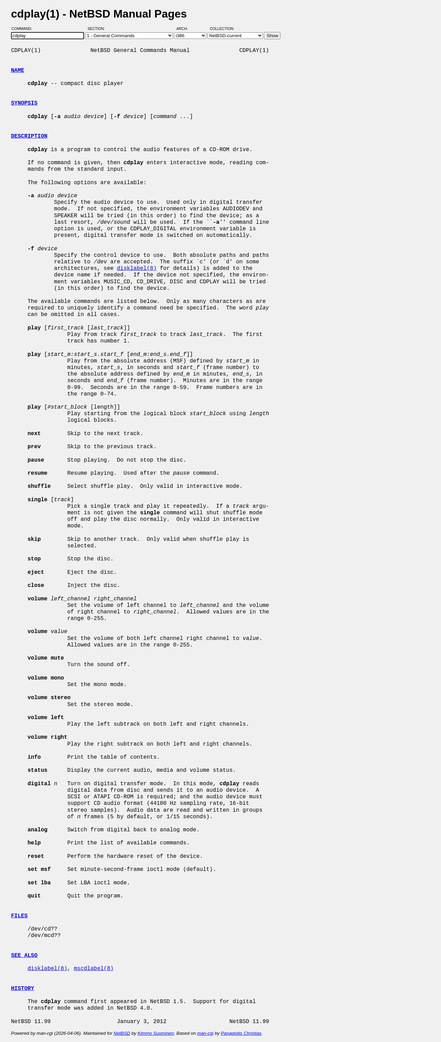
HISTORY (22, 988)
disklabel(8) (136, 268)
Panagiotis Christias (241, 1033)
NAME (17, 70)
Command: (24, 29)
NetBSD (122, 1033)
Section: (98, 29)
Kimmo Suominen (155, 1033)
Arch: (185, 29)
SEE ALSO (24, 955)
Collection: (222, 29)
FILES (19, 916)
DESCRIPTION (29, 136)
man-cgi (205, 1033)
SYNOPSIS (24, 103)
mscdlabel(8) (93, 968)
